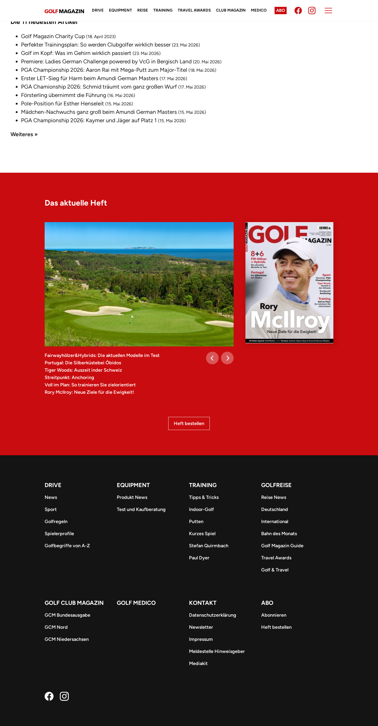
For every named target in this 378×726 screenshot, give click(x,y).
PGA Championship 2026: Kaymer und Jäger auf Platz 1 (89, 120)
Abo (280, 10)
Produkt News (132, 497)
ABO (267, 602)
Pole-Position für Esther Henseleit (62, 103)
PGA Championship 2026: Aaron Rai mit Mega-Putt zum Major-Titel (104, 70)
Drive (98, 10)
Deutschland (274, 509)
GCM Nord (56, 627)
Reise (142, 10)
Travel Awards (194, 10)
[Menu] (328, 10)
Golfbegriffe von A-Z (67, 546)
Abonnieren (273, 615)
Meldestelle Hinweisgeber (217, 651)
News (51, 497)
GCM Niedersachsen (67, 639)
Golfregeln (56, 521)
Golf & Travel (274, 570)
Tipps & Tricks (204, 497)
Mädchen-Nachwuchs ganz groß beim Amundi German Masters (99, 112)
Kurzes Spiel (202, 533)
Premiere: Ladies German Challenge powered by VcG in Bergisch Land (106, 61)
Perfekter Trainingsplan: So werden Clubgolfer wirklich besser (96, 44)
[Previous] (212, 358)
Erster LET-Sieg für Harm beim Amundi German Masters (89, 78)
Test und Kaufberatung (141, 509)
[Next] (227, 358)
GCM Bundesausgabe (67, 615)
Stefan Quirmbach (208, 546)
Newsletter (201, 627)
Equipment (120, 10)
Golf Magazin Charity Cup (53, 36)
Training (162, 10)
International (274, 521)
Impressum (201, 639)
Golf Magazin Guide (282, 546)
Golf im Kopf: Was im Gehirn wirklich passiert (76, 53)
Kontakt (203, 602)
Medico (259, 10)
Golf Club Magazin (74, 602)
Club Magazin (231, 10)
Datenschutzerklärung (212, 615)
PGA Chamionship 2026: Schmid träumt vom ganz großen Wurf (99, 86)
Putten (196, 521)
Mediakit (198, 663)
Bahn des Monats (279, 533)
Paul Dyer (199, 558)
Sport (51, 509)
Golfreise (276, 485)
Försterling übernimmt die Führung (63, 95)
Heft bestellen (189, 423)
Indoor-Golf (201, 509)
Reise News (273, 497)
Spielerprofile (59, 533)
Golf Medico (136, 602)
